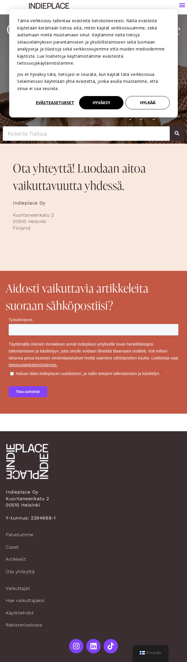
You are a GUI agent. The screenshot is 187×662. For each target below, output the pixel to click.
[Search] (177, 133)
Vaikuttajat (18, 588)
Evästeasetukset (55, 102)
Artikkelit (16, 559)
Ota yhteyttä (20, 571)
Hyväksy (101, 102)
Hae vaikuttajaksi (25, 600)
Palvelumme (20, 534)
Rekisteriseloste (24, 625)
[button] (182, 5)
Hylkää (147, 102)
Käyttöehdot (20, 613)
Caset (12, 547)
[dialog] (93, 63)
